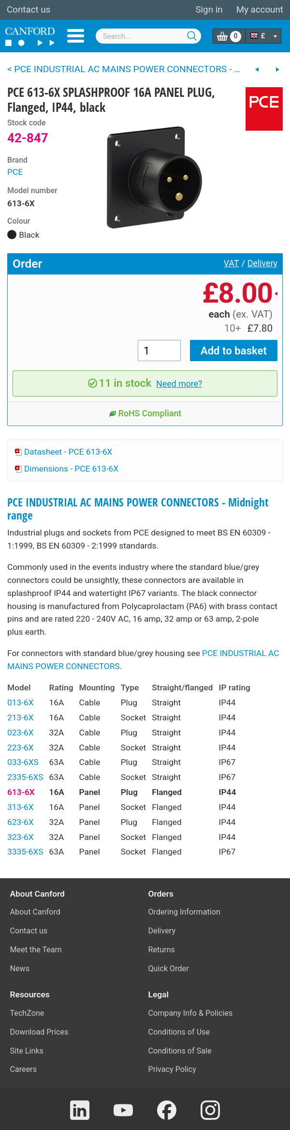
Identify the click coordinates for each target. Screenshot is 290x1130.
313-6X (20, 807)
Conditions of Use (179, 1032)
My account (259, 9)
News (20, 968)
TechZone (27, 1013)
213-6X (20, 717)
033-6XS (23, 762)
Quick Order (168, 968)
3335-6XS (25, 851)
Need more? (179, 384)
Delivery (262, 263)
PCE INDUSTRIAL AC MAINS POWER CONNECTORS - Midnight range (137, 509)
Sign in (208, 9)
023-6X (20, 732)
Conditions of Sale (180, 1050)
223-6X (20, 747)
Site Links (27, 1050)
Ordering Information (184, 911)
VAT (231, 263)
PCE (15, 172)
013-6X (20, 702)
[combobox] (148, 36)
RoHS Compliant (145, 413)
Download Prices (39, 1032)
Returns (161, 949)
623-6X (20, 822)
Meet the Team (36, 949)
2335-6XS (25, 777)
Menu (75, 36)
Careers (23, 1069)
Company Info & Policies (190, 1013)
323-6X (20, 837)
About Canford (35, 911)
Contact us (28, 9)
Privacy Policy (172, 1069)
